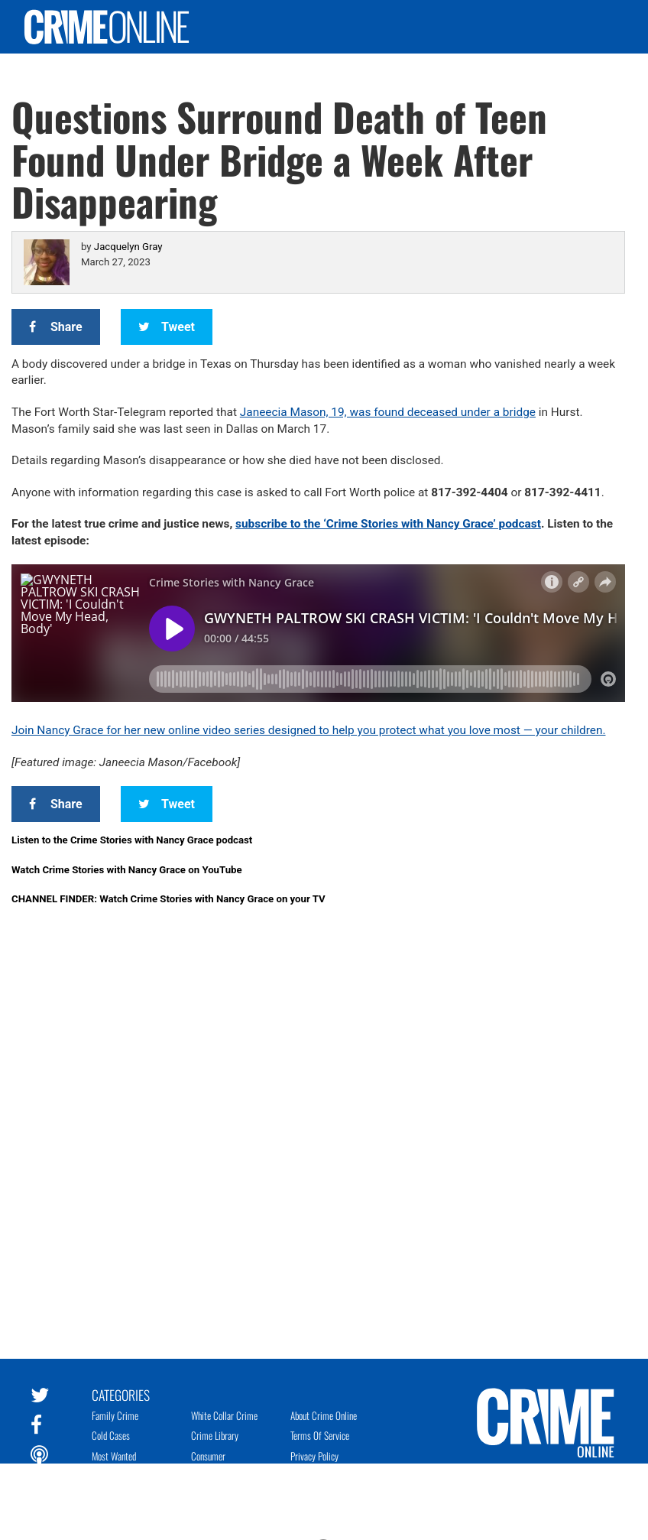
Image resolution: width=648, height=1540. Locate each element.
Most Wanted (114, 1456)
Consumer (208, 1456)
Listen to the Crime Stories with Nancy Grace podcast (131, 840)
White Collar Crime (224, 1415)
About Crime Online (323, 1415)
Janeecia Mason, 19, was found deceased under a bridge (388, 412)
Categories (121, 1394)
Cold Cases (111, 1435)
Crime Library (214, 1435)
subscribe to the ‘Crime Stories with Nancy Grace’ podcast (388, 524)
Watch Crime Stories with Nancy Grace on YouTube (126, 870)
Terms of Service (319, 1435)
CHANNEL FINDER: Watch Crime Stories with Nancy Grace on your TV (168, 899)
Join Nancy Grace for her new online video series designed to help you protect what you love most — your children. (308, 730)
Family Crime (115, 1415)
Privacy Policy (314, 1456)
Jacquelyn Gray (128, 246)
